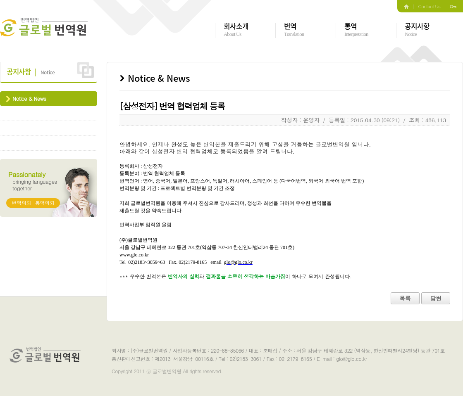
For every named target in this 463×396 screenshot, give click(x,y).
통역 (356, 30)
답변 (436, 298)
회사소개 (236, 30)
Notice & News (29, 98)
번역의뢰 (21, 202)
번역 (294, 30)
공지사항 (417, 30)
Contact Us (429, 6)
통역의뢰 (45, 202)
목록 (405, 298)
